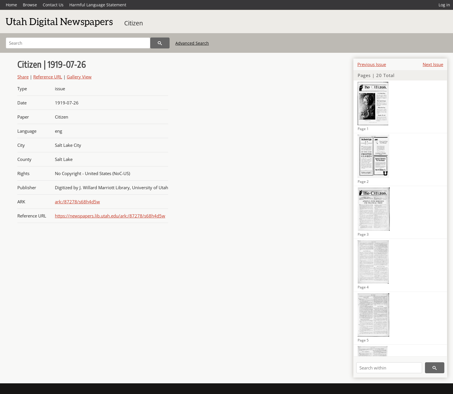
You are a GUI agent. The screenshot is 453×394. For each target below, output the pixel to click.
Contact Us (53, 4)
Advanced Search (192, 43)
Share (23, 77)
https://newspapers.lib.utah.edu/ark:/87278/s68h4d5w (110, 216)
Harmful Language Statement (97, 4)
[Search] (78, 42)
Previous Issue (371, 64)
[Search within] (389, 367)
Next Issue (433, 64)
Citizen (133, 23)
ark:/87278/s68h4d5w (77, 201)
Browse (30, 4)
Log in (444, 4)
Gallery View (79, 77)
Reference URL (47, 77)
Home (11, 4)
